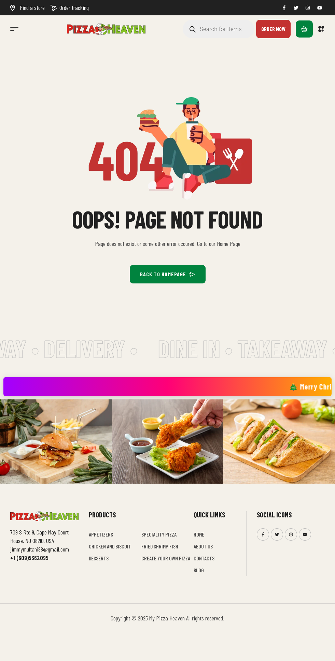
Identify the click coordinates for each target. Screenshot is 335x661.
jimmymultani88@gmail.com (39, 549)
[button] (321, 29)
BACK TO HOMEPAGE (167, 274)
